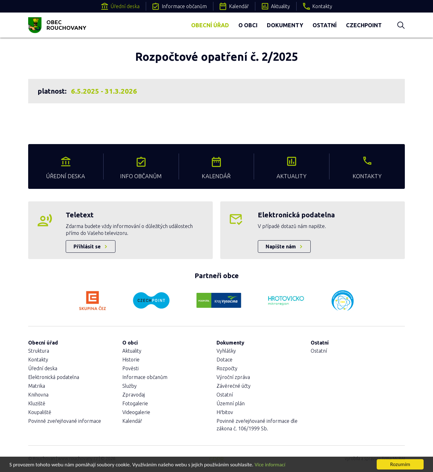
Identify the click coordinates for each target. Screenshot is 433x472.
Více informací (270, 464)
